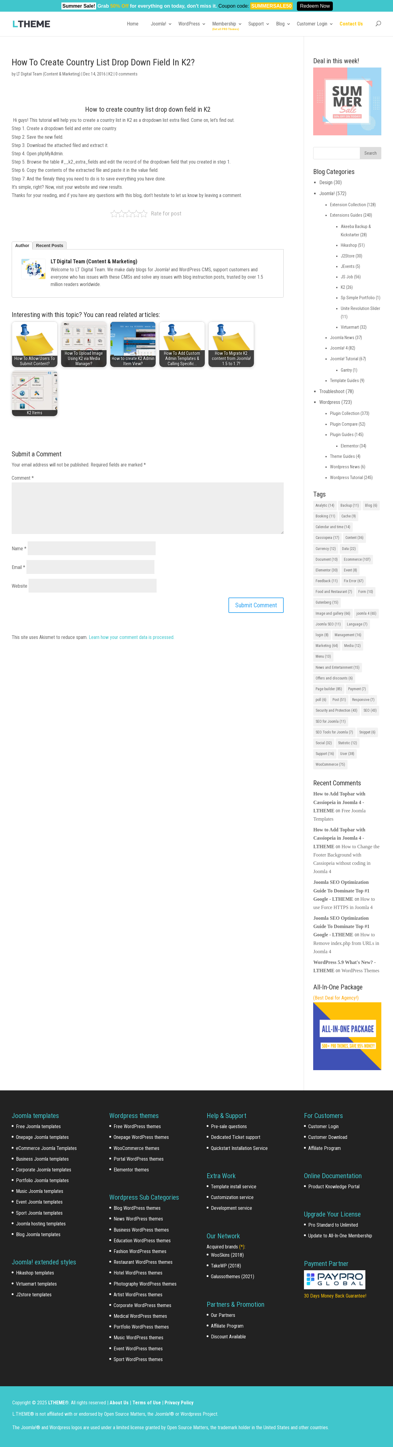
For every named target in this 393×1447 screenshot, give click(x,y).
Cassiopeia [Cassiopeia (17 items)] (327, 538)
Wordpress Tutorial (346, 477)
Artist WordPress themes (138, 1295)
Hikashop (349, 245)
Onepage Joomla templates (42, 1137)
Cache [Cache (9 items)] (348, 516)
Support (256, 24)
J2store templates (34, 1295)
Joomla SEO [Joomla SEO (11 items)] (328, 624)
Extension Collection (348, 204)
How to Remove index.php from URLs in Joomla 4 (346, 943)
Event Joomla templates (39, 1202)
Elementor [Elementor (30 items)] (327, 570)
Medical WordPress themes (140, 1316)
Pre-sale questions (229, 1126)
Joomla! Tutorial (344, 358)
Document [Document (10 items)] (327, 559)
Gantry (346, 370)
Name (19, 548)
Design (326, 182)
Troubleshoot (331, 391)
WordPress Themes (360, 970)
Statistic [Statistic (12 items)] (347, 743)
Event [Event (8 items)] (350, 570)
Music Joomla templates (39, 1191)
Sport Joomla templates (39, 1213)
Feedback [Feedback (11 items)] (327, 581)
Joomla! (158, 24)
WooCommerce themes (136, 1148)
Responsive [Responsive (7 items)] (363, 700)
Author (22, 245)
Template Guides (344, 380)
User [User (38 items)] (347, 754)
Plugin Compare (344, 424)
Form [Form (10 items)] (365, 592)
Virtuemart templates (36, 1284)
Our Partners (223, 1315)
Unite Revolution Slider (360, 308)
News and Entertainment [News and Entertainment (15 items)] (338, 667)
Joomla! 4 (339, 348)
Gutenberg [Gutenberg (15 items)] (327, 602)
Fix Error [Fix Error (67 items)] (354, 581)
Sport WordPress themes (138, 1359)
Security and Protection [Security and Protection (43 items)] (336, 710)
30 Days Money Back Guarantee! (335, 1296)
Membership (224, 24)
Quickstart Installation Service (239, 1148)
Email (18, 567)
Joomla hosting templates (41, 1224)
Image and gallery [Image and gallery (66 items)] (333, 613)
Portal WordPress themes (139, 1159)
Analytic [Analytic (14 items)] (325, 505)
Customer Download (327, 1137)
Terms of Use (146, 1403)
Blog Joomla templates (38, 1234)
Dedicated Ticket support (235, 1137)
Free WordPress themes (137, 1126)
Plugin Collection (345, 413)
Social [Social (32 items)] (324, 743)
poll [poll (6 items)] (321, 700)
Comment (23, 478)
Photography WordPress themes (145, 1284)
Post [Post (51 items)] (339, 700)
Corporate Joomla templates (43, 1170)
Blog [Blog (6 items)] (371, 505)
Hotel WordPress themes (138, 1273)
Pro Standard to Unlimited (333, 1225)
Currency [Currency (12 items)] (326, 549)
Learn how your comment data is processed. (131, 637)
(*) (241, 1247)
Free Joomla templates (38, 1126)
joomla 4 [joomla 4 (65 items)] (366, 613)
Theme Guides (342, 456)
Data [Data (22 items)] (349, 549)
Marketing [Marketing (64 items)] (327, 646)
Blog (280, 24)
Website (19, 586)
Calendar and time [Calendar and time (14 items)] (333, 527)
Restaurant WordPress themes (143, 1262)
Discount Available (228, 1337)
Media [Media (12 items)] (352, 646)
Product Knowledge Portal (334, 1187)
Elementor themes (131, 1170)
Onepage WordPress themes (141, 1137)
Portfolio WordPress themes (141, 1327)
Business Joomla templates (42, 1159)
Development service (231, 1208)
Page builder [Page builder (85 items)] (329, 689)
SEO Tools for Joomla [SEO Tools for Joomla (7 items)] (334, 732)
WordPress (189, 24)
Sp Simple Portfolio (358, 297)
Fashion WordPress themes (140, 1251)
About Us (119, 1403)
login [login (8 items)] (322, 635)
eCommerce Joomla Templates (46, 1148)
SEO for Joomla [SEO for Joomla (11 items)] (331, 721)
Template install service (233, 1187)
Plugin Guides (342, 434)
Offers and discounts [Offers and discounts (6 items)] (334, 678)
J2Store (348, 255)
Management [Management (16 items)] (348, 635)
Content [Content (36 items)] (354, 538)
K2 (110, 74)
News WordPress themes (138, 1219)
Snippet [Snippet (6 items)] (367, 732)
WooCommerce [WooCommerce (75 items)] (330, 764)
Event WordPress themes (138, 1349)
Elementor (350, 445)
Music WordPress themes (138, 1338)
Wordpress (329, 402)
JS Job (347, 276)
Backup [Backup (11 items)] (349, 505)
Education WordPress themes (142, 1241)
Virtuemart (350, 327)
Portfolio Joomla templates (42, 1180)
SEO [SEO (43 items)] (370, 710)
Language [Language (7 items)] (357, 624)
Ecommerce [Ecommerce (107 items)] (357, 559)
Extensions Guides (346, 215)
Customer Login (312, 24)
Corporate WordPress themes (142, 1305)
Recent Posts (49, 245)
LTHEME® (58, 1403)
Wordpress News (345, 466)
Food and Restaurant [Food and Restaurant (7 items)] (334, 592)
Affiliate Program (227, 1326)
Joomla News (342, 337)
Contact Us (351, 24)
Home (132, 24)
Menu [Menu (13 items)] (323, 656)
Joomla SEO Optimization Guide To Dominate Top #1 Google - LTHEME (341, 890)
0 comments (126, 74)
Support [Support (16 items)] (325, 754)
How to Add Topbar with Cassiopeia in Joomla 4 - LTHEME (339, 802)
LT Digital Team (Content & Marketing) (48, 74)
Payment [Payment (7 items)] (357, 689)
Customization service (232, 1197)
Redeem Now (315, 6)
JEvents (348, 266)
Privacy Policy (179, 1403)
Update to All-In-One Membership (340, 1236)
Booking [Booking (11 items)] (325, 516)
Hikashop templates (35, 1273)
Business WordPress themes (141, 1230)
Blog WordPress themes (137, 1208)
